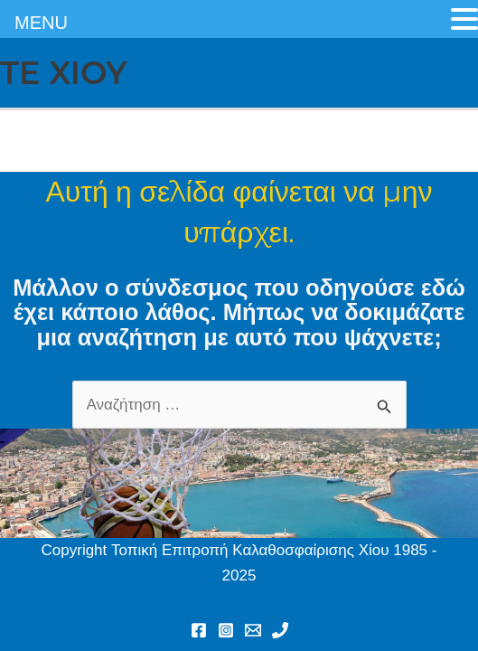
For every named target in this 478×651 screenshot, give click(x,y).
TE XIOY (63, 72)
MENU (41, 23)
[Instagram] (226, 630)
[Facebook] (199, 630)
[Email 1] (253, 630)
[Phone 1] (280, 630)
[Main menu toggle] (458, 73)
